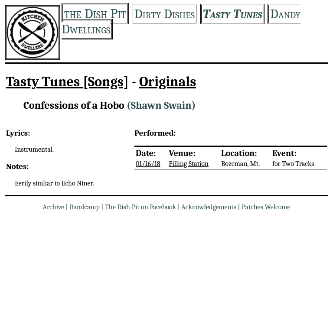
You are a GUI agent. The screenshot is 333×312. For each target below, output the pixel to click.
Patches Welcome (266, 207)
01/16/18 (148, 164)
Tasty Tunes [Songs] (67, 82)
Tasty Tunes (232, 14)
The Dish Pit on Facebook (140, 207)
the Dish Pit (95, 14)
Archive (53, 207)
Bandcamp (84, 207)
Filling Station (189, 164)
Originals (167, 82)
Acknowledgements (208, 207)
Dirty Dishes (164, 14)
